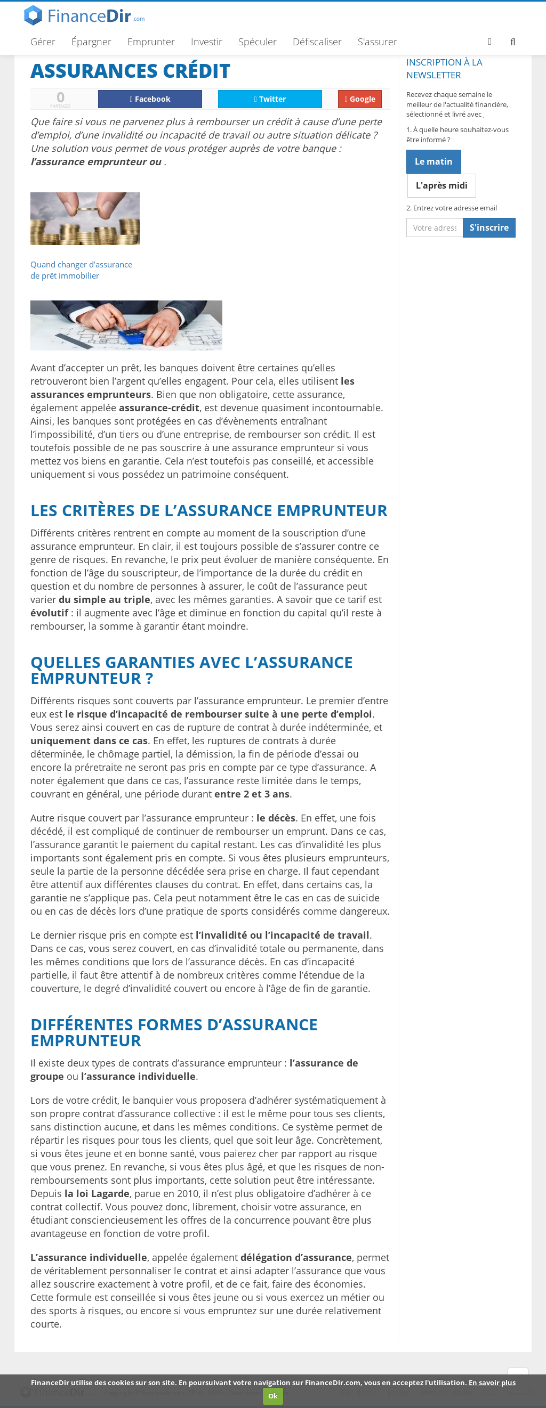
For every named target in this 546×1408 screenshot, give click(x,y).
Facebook (150, 99)
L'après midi (442, 185)
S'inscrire (489, 227)
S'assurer (377, 41)
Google (360, 99)
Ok (273, 1396)
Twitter (270, 99)
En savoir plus (492, 1382)
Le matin (434, 161)
